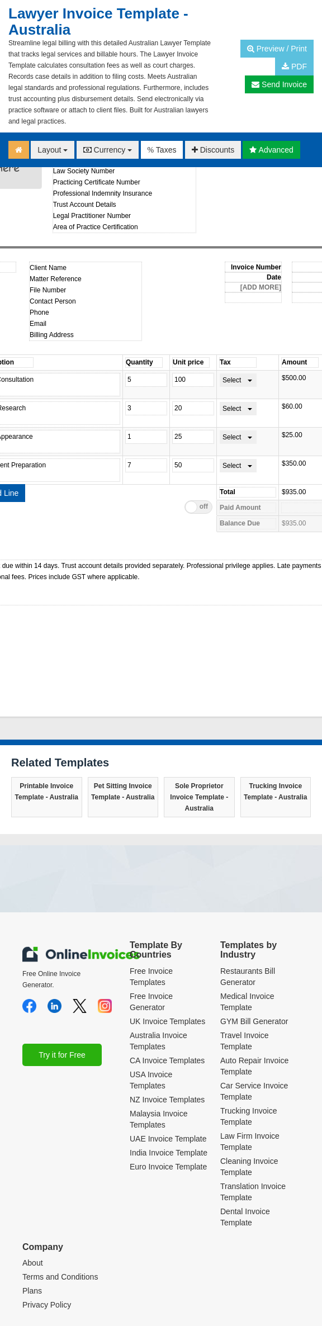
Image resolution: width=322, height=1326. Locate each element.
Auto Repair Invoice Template (254, 980)
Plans (32, 1205)
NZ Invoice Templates (167, 1014)
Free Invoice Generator (151, 916)
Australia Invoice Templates (158, 955)
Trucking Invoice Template (248, 1031)
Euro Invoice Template (168, 1081)
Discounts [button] (213, 149)
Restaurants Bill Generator (247, 891)
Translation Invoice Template (253, 1106)
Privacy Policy (46, 1219)
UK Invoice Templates (167, 935)
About (32, 1177)
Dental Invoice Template (245, 1131)
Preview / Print (277, 48)
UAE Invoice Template (168, 1053)
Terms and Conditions (60, 1191)
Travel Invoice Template (244, 955)
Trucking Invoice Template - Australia (275, 706)
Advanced (271, 149)
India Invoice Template (168, 1067)
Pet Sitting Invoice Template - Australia (122, 706)
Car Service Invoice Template (254, 1006)
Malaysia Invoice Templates (159, 1034)
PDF (294, 66)
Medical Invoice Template (247, 916)
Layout (52, 149)
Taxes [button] (162, 149)
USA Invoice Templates (151, 994)
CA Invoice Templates (167, 974)
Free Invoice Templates (151, 891)
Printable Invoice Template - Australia (46, 706)
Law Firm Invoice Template (250, 1056)
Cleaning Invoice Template (249, 1081)
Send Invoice (279, 84)
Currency (107, 149)
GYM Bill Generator (254, 935)
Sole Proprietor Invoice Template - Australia (199, 712)
